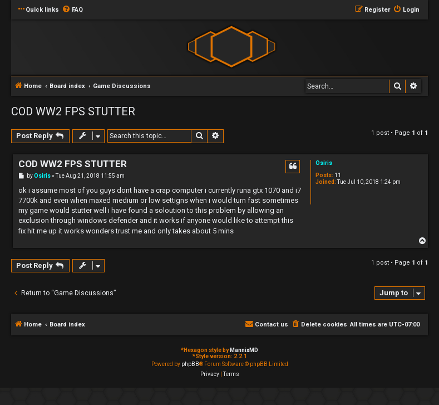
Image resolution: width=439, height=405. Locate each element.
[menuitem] (72, 10)
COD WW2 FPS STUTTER (73, 111)
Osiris (323, 163)
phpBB (190, 364)
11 (337, 175)
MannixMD (244, 350)
